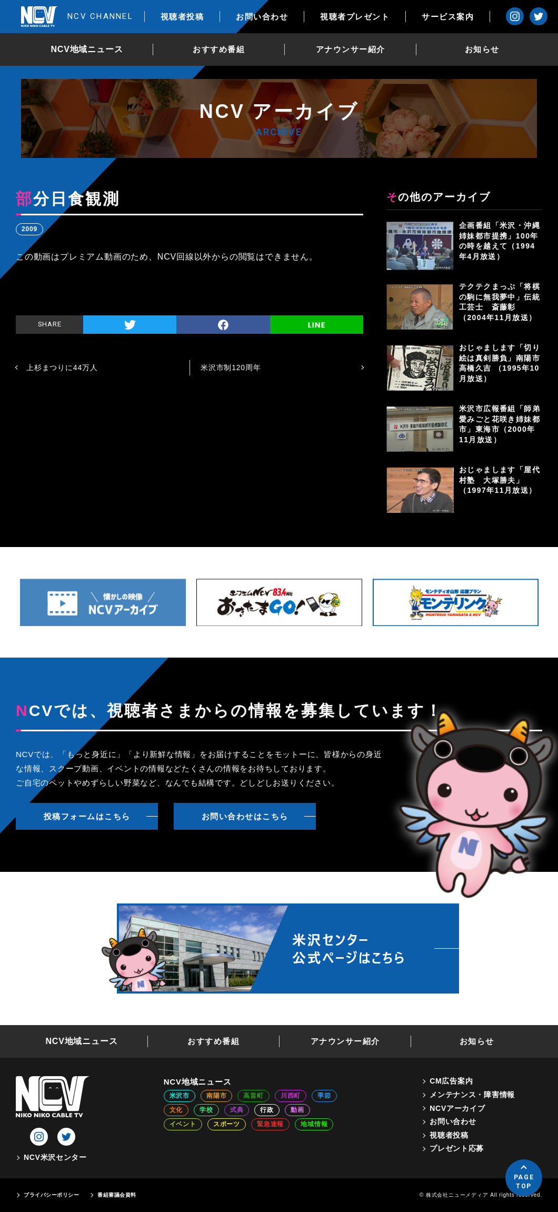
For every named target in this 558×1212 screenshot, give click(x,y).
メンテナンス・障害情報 (472, 1094)
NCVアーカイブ (457, 1108)
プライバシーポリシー (51, 1195)
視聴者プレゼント (355, 16)
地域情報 (314, 1124)
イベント (183, 1124)
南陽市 (216, 1095)
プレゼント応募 (457, 1148)
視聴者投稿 (182, 16)
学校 (206, 1110)
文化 (176, 1110)
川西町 (291, 1095)
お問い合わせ (262, 16)
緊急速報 (270, 1124)
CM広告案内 (451, 1081)
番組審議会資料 (116, 1195)
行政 (267, 1110)
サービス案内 (448, 16)
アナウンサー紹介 (350, 49)
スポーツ (226, 1124)
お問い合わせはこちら (245, 816)
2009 (29, 229)
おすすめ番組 (219, 49)
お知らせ (482, 49)
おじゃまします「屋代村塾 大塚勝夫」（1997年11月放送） (499, 479)
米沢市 (180, 1095)
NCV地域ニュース (87, 49)
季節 (324, 1095)
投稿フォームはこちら (87, 816)
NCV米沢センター (55, 1157)
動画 (297, 1110)
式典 (237, 1110)
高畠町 (253, 1095)
